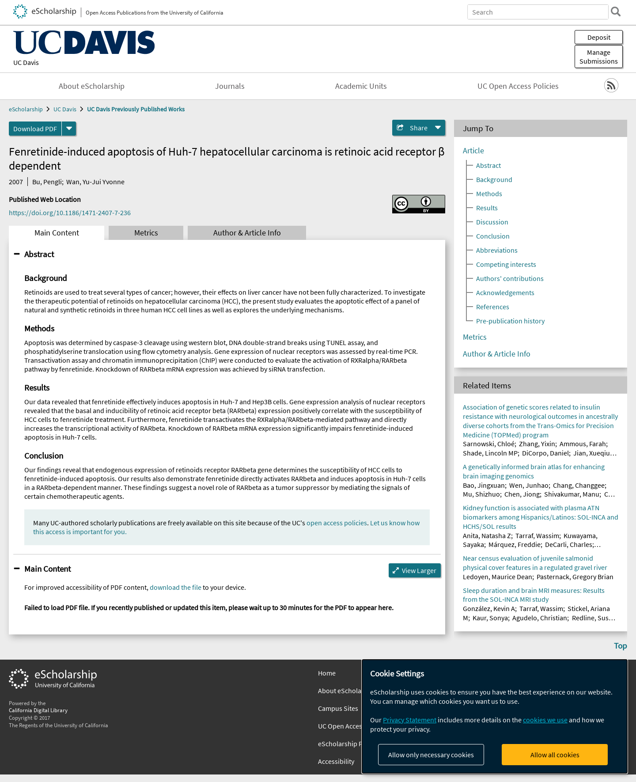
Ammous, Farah (583, 443)
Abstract (39, 254)
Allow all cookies (554, 754)
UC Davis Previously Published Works (136, 109)
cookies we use (545, 719)
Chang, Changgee (579, 485)
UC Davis (26, 62)
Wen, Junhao (529, 485)
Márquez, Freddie (514, 544)
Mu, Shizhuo (481, 494)
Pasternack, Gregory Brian (575, 576)
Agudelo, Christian (539, 617)
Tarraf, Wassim (537, 535)
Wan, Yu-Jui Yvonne (95, 181)
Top (620, 645)
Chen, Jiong (522, 494)
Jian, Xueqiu (591, 452)
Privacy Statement (409, 719)
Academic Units (361, 86)
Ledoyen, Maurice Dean (497, 576)
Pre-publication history (510, 320)
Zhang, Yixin (537, 443)
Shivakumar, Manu (571, 494)
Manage (598, 56)
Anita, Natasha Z (487, 535)
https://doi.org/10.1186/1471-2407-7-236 (70, 212)
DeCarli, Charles (568, 544)
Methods (489, 193)
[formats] (69, 128)
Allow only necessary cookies (431, 754)
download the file (175, 587)
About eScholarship (92, 86)
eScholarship (26, 109)
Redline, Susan (594, 617)
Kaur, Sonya (490, 617)
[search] (616, 11)
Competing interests (506, 264)
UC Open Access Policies (518, 86)
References (492, 306)
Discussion (492, 221)
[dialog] (494, 716)
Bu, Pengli (47, 181)
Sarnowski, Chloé (489, 443)
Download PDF (35, 128)
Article (473, 151)
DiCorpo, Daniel (545, 452)
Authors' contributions (510, 278)
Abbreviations (497, 250)
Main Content (56, 233)
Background (494, 179)
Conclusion (493, 236)
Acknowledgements (505, 292)
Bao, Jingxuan (484, 485)
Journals (230, 86)
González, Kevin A (489, 608)
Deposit (598, 37)
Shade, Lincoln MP (490, 452)
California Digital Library (38, 710)
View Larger (419, 570)
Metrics (146, 233)
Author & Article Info (247, 233)
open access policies (337, 522)
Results (487, 207)
